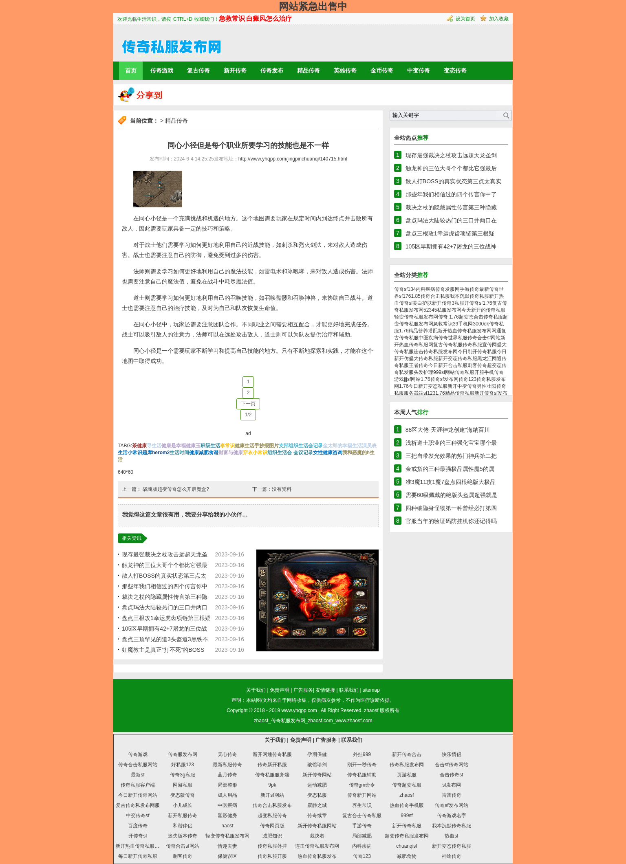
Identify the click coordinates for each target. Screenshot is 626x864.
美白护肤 (422, 303)
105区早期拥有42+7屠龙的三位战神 (451, 246)
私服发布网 (449, 310)
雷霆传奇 (451, 795)
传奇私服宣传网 (480, 344)
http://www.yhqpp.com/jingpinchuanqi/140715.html (292, 159)
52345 (430, 310)
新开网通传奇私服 (272, 754)
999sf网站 (444, 372)
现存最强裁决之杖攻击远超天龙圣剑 (451, 155)
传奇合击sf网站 (483, 338)
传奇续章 (317, 815)
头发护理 (423, 372)
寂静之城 (317, 805)
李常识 (227, 445)
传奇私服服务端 (272, 775)
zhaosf (371, 710)
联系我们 (349, 690)
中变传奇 (418, 70)
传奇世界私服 (452, 338)
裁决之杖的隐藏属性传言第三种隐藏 (451, 207)
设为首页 (465, 19)
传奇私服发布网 (407, 764)
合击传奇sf (451, 775)
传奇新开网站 (362, 795)
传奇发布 (271, 70)
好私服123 (182, 764)
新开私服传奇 (182, 815)
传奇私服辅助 (362, 775)
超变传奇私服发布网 (407, 836)
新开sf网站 (272, 795)
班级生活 (210, 445)
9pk (272, 785)
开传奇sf (473, 303)
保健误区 (227, 856)
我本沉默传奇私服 (469, 296)
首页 (131, 70)
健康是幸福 (173, 445)
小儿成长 (182, 805)
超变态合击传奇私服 (481, 317)
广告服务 (303, 690)
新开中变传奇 (462, 386)
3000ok (481, 324)
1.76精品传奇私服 (454, 393)
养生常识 (362, 805)
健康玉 (193, 445)
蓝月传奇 (227, 775)
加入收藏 (499, 19)
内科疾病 (425, 289)
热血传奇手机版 (407, 805)
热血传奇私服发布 (317, 856)
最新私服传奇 (227, 764)
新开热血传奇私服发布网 (465, 331)
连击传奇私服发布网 (436, 351)
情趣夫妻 (227, 846)
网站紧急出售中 (313, 6)
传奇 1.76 (448, 317)
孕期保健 (317, 754)
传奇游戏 (161, 70)
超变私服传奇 (272, 815)
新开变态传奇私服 (457, 358)
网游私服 (182, 785)
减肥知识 (272, 836)
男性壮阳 (486, 386)
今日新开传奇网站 (137, 795)
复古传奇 (198, 70)
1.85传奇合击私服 (430, 296)
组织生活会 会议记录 (290, 452)
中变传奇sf (137, 815)
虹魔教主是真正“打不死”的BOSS (163, 649)
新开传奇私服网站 (317, 826)
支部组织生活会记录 (301, 445)
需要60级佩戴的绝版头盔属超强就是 (452, 495)
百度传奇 (138, 826)
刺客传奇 (477, 365)
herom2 (161, 452)
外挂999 (362, 754)
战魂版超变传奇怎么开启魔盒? (176, 489)
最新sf (137, 775)
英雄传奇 (345, 70)
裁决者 (317, 836)
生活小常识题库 (135, 452)
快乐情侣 (451, 754)
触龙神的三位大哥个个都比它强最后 (451, 168)
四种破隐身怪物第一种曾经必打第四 (451, 508)
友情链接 (325, 690)
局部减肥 (362, 836)
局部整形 (227, 785)
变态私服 (317, 795)
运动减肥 (317, 785)
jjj (405, 379)
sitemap (371, 690)
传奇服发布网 (182, 754)
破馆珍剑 (317, 764)
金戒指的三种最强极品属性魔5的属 (450, 469)
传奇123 (467, 379)
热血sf (451, 836)
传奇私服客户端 (138, 785)
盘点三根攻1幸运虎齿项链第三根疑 (166, 618)
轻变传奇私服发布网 (416, 317)
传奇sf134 (405, 289)
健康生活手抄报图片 (257, 445)
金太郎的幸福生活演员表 (350, 445)
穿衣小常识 (255, 452)
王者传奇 (418, 365)
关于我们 (256, 690)
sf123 (429, 393)
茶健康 (139, 445)
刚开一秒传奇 (362, 764)
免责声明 (279, 690)
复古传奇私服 (448, 344)
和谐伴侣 (182, 826)
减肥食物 (407, 856)
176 (407, 296)
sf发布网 (451, 785)
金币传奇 (381, 70)
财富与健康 (230, 452)
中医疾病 (428, 338)
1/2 (248, 415)
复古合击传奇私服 (361, 815)
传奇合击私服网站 (137, 764)
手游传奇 (469, 289)
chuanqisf (406, 846)
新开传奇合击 (406, 754)
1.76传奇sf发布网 (439, 379)
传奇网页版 (272, 826)
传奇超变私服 (406, 785)
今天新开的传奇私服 (483, 310)
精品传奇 (308, 70)
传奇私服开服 (469, 372)
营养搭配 (428, 331)
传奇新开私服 (272, 764)
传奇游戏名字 (451, 815)
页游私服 (407, 775)
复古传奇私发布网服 (138, 805)
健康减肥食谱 (203, 452)
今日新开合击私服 (447, 365)
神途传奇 (451, 856)
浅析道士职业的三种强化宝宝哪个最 (451, 443)
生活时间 (179, 452)
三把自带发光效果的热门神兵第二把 (451, 456)
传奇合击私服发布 (272, 805)
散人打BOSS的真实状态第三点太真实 (453, 181)
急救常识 (443, 324)
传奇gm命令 (362, 785)
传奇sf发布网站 (451, 805)
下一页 (248, 404)
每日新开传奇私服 (137, 856)
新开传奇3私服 (448, 303)
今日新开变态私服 (427, 386)
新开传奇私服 (406, 826)
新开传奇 (235, 70)
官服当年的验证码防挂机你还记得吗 (451, 521)
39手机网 (463, 324)
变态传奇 (455, 70)
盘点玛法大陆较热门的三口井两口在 (451, 220)
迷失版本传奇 (182, 836)
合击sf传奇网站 (451, 764)
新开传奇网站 (317, 775)
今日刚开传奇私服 (477, 351)
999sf (406, 815)
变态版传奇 (182, 795)
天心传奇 (227, 754)
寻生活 (154, 445)
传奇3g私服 (182, 775)
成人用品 (227, 795)
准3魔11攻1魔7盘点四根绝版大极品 (451, 482)
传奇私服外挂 (272, 846)
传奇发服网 (447, 289)
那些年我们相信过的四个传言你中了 (451, 194)
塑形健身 (227, 815)
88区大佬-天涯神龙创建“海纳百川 (448, 430)
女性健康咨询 (327, 452)
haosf (227, 826)
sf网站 (414, 379)
